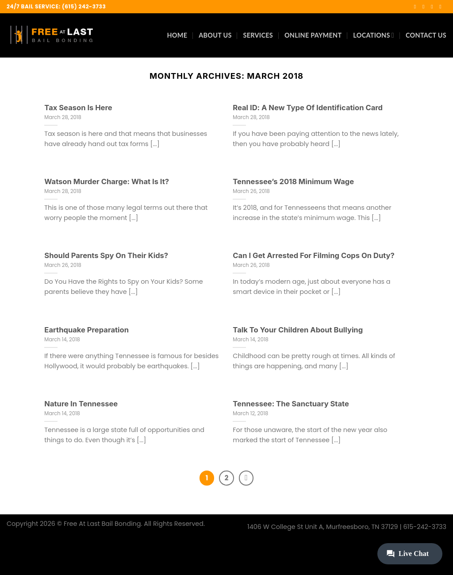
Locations (373, 35)
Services (258, 35)
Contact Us (426, 35)
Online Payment (313, 35)
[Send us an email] (433, 7)
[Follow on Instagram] (425, 7)
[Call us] (442, 7)
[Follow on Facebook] (416, 7)
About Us (215, 35)
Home (177, 35)
